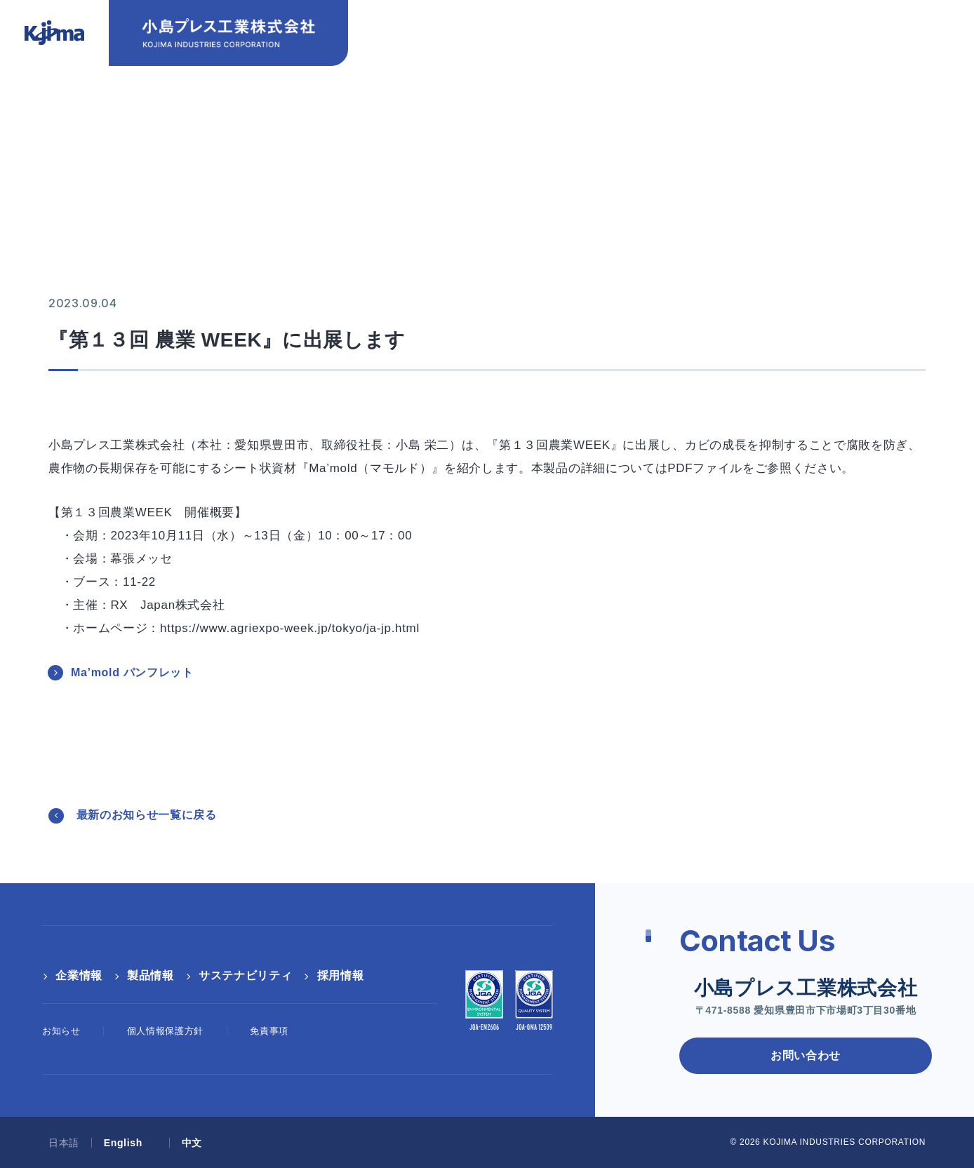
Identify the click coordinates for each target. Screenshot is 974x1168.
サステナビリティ (714, 64)
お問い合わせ (645, 29)
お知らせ (61, 1030)
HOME (64, 128)
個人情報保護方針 (165, 1030)
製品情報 (588, 64)
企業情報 (488, 64)
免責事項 (269, 1030)
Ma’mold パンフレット (132, 672)
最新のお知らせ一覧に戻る (146, 815)
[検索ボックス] (920, 51)
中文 (842, 29)
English (773, 29)
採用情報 (841, 64)
